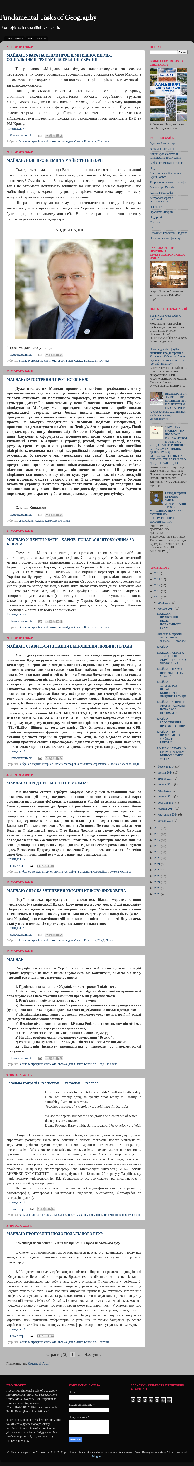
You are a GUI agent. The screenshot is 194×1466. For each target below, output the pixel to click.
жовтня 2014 (166, 808)
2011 (157, 579)
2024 (157, 882)
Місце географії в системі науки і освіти (166, 175)
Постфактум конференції (165, 238)
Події (136, 764)
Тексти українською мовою (84, 1214)
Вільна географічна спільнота (37, 141)
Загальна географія (37, 38)
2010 (157, 573)
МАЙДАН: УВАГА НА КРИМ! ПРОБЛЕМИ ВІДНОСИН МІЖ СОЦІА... (172, 754)
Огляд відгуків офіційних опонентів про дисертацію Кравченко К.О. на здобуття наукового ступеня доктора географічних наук (167, 356)
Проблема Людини (161, 212)
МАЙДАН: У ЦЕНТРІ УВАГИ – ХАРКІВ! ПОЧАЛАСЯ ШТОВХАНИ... (171, 708)
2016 (157, 834)
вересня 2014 (166, 802)
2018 (157, 846)
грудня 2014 (166, 820)
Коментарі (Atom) (39, 1363)
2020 (157, 858)
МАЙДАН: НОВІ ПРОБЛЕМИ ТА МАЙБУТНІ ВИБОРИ (55, 160)
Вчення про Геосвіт (162, 187)
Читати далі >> (16, 128)
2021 (157, 864)
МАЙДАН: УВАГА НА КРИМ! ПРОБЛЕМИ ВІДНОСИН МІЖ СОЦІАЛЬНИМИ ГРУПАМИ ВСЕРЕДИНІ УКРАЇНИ (59, 57)
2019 (157, 852)
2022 (157, 870)
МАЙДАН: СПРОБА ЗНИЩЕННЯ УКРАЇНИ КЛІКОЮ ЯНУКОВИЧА (66, 891)
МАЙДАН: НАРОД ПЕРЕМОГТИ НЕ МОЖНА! (47, 783)
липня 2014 (165, 790)
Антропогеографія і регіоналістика (162, 199)
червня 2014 (166, 784)
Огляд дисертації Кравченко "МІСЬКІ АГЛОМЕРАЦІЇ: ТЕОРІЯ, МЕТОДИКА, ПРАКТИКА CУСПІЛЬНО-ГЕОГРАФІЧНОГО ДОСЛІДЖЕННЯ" (168, 507)
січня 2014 (165, 602)
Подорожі (156, 217)
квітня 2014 (165, 772)
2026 (157, 894)
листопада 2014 (168, 814)
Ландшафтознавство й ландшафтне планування (165, 155)
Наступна (92, 1354)
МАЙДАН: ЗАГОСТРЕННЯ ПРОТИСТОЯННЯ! (47, 380)
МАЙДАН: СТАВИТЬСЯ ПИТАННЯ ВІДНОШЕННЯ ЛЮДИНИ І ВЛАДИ (69, 646)
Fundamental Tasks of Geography (48, 18)
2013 (157, 591)
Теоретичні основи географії (121, 1214)
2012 (157, 585)
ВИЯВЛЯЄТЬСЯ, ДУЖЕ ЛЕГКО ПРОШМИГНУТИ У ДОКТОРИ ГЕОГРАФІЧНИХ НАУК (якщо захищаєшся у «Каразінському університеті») (168, 406)
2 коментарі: (18, 1209)
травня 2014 (166, 778)
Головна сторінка (14, 38)
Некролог (156, 206)
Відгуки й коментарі (163, 143)
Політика (103, 141)
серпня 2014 (166, 796)
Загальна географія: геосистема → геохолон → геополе (52, 1083)
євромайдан (65, 141)
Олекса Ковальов (85, 141)
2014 (157, 597)
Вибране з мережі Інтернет (36, 764)
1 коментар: (17, 865)
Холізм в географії (161, 192)
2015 (157, 828)
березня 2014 (166, 766)
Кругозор (155, 222)
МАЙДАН (15, 960)
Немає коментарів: (22, 135)
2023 (157, 876)
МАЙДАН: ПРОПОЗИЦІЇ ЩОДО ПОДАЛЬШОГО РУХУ (55, 1234)
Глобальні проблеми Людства (168, 233)
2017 (157, 840)
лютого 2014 (166, 608)
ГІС (152, 227)
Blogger (96, 1456)
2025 (157, 888)
